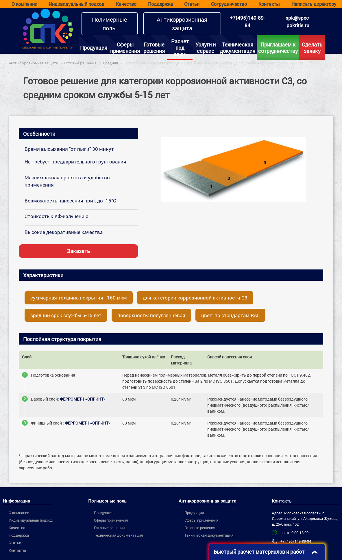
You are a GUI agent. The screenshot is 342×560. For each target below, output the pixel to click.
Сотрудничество (229, 4)
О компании (24, 4)
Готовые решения (154, 47)
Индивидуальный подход (76, 4)
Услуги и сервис (205, 47)
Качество (126, 4)
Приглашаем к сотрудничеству (278, 47)
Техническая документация (237, 47)
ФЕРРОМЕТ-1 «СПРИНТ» (82, 399)
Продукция (93, 47)
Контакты (269, 4)
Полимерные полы (109, 24)
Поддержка (160, 4)
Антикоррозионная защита (182, 24)
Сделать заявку (312, 47)
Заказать (78, 251)
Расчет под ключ (180, 47)
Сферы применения (125, 47)
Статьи (191, 4)
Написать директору (313, 4)
